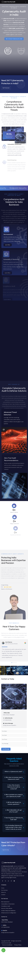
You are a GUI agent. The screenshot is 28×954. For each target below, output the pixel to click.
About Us (3, 892)
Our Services (4, 890)
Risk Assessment (5, 901)
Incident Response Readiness (8, 910)
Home (2, 888)
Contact (3, 894)
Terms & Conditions (7, 945)
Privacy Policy (17, 945)
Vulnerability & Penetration (7, 904)
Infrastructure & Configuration (8, 912)
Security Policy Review (6, 908)
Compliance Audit (5, 906)
